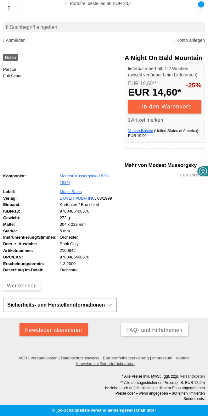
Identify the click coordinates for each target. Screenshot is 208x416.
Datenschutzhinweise (80, 358)
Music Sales (71, 191)
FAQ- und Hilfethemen (154, 330)
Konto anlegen (189, 40)
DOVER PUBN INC (77, 198)
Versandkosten (140, 131)
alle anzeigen (192, 175)
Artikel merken (145, 120)
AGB (23, 358)
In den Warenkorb (165, 106)
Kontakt (182, 358)
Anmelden (14, 40)
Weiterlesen (22, 285)
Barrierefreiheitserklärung (126, 358)
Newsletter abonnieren (53, 330)
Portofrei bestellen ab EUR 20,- (97, 3)
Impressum (162, 358)
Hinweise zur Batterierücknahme (105, 363)
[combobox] (104, 27)
